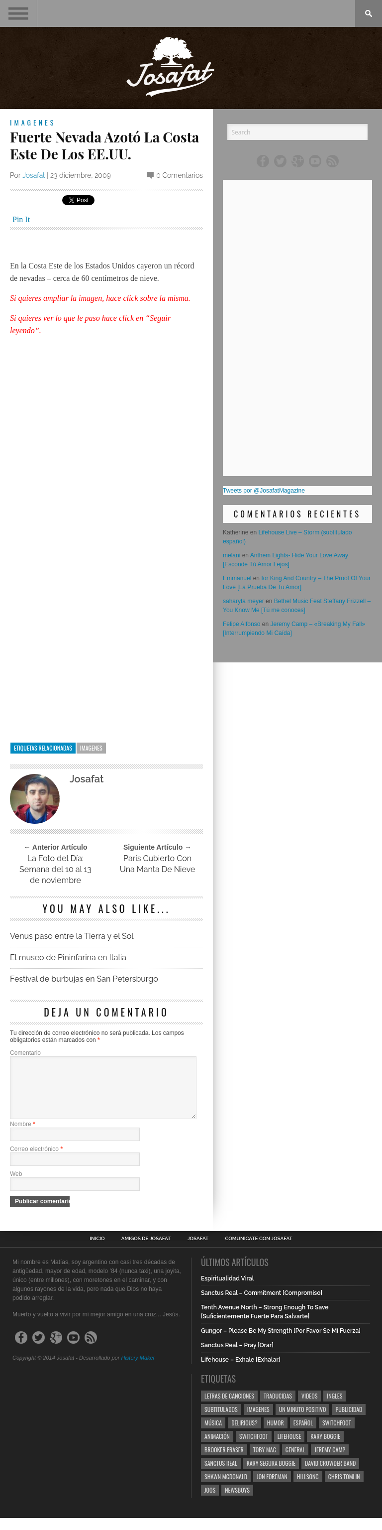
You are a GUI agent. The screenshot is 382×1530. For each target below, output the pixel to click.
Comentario (25, 1052)
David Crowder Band (330, 1475)
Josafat (33, 175)
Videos (309, 1407)
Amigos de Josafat (146, 1250)
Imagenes (33, 122)
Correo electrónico (36, 1160)
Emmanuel (237, 578)
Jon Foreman (272, 1488)
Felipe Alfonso (241, 624)
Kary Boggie (325, 1448)
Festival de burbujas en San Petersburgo (84, 979)
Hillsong (308, 1488)
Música (213, 1434)
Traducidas (278, 1407)
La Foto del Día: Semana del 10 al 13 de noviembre (55, 869)
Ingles (334, 1407)
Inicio (97, 1250)
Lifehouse (289, 1448)
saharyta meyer (243, 601)
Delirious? (244, 1434)
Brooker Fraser (224, 1461)
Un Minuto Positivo (302, 1421)
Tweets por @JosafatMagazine (264, 490)
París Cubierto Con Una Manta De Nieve (157, 864)
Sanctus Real (220, 1475)
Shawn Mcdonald (225, 1488)
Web (16, 1185)
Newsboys (237, 1502)
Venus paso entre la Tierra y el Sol (72, 936)
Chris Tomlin (344, 1488)
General (295, 1461)
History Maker (138, 1370)
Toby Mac (264, 1461)
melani (231, 555)
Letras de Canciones (229, 1407)
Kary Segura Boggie (271, 1475)
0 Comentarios (179, 175)
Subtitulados (221, 1421)
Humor (275, 1434)
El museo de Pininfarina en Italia (68, 957)
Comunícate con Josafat (258, 1250)
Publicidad (348, 1421)
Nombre (22, 1136)
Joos (209, 1502)
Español (303, 1434)
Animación (217, 1448)
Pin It (21, 219)
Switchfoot (336, 1434)
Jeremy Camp (329, 1461)
